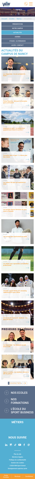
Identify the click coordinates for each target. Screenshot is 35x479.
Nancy (19, 19)
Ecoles (11, 19)
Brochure (17, 476)
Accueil (4, 19)
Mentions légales (17, 457)
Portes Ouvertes (6, 476)
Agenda (17, 37)
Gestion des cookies (17, 463)
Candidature (29, 476)
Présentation (17, 24)
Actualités (17, 32)
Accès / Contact (17, 45)
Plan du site (17, 454)
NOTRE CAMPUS (17, 28)
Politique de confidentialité (17, 460)
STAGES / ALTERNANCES (17, 41)
